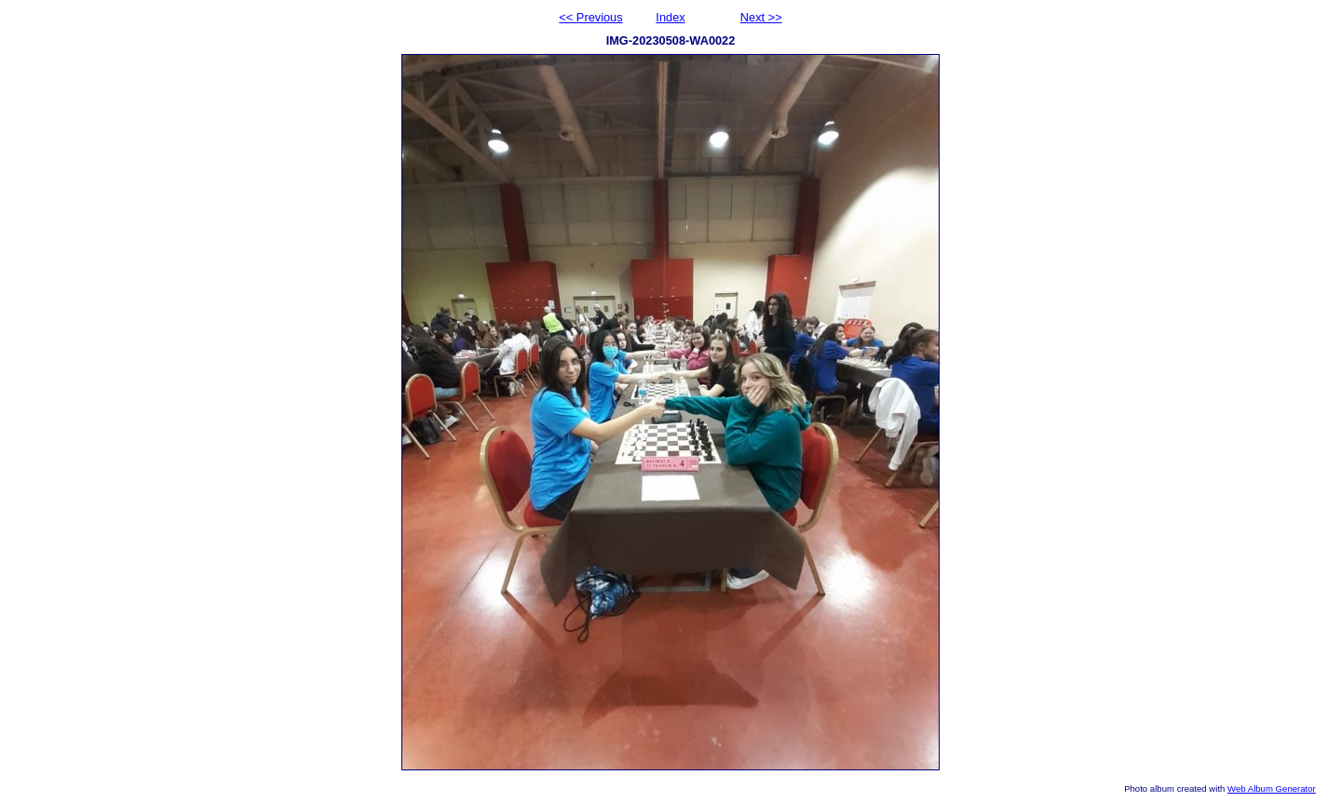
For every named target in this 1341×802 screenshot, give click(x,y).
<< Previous (590, 17)
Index (670, 17)
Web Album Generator (1271, 788)
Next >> (761, 17)
